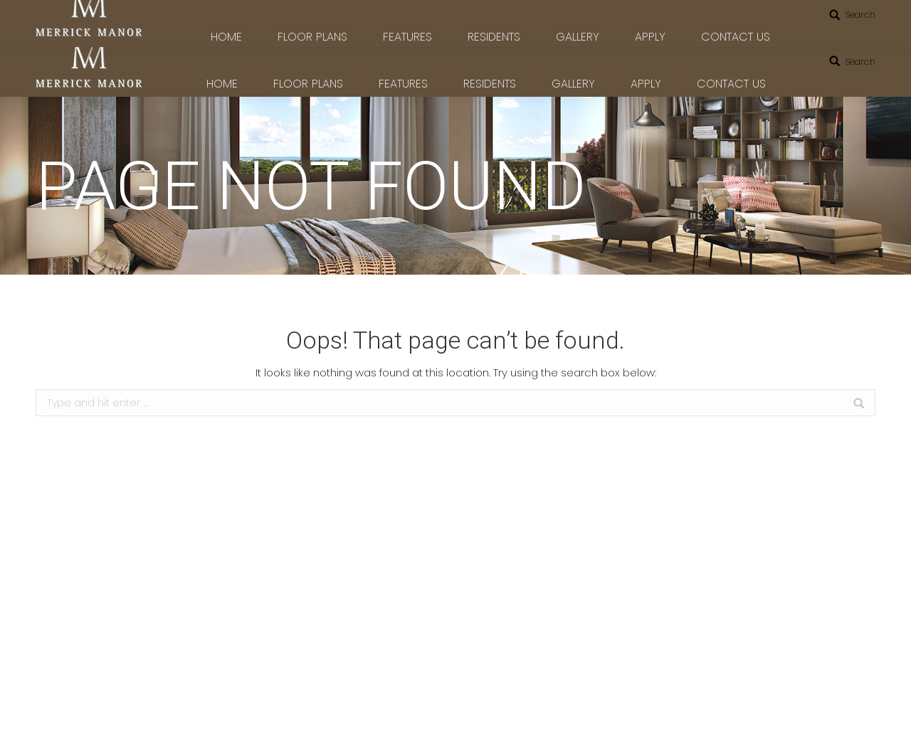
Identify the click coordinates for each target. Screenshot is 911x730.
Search (860, 61)
